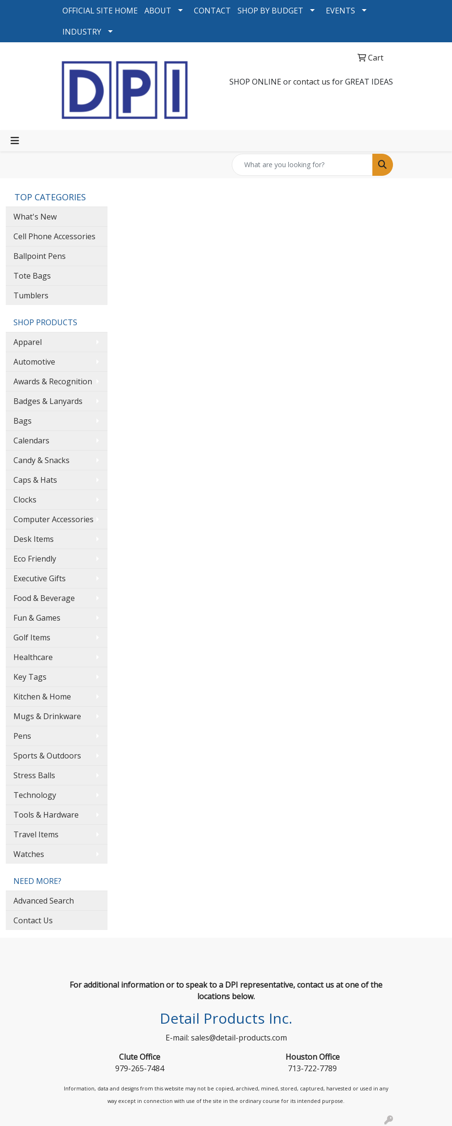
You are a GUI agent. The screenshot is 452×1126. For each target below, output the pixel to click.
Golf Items (31, 637)
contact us (311, 81)
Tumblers (30, 295)
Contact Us (33, 920)
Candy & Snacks (41, 460)
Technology (34, 795)
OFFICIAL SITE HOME (100, 10)
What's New (35, 216)
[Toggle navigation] (15, 140)
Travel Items (36, 834)
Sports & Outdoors (47, 755)
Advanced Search (43, 900)
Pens (22, 736)
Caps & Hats (35, 480)
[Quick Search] (302, 165)
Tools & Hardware (46, 814)
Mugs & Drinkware (47, 716)
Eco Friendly (34, 558)
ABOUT (157, 10)
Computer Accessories (53, 519)
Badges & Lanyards (48, 401)
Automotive (34, 361)
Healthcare (33, 657)
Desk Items (33, 539)
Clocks (24, 499)
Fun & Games (36, 617)
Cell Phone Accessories (54, 236)
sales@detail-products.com (239, 1037)
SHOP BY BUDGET (270, 10)
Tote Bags (32, 275)
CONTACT (212, 10)
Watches (28, 854)
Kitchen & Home (42, 696)
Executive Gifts (39, 578)
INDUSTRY (81, 31)
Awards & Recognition (52, 381)
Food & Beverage (44, 598)
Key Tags (30, 677)
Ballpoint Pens (39, 256)
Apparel (27, 342)
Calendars (31, 440)
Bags (22, 421)
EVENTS (340, 10)
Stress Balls (34, 775)
